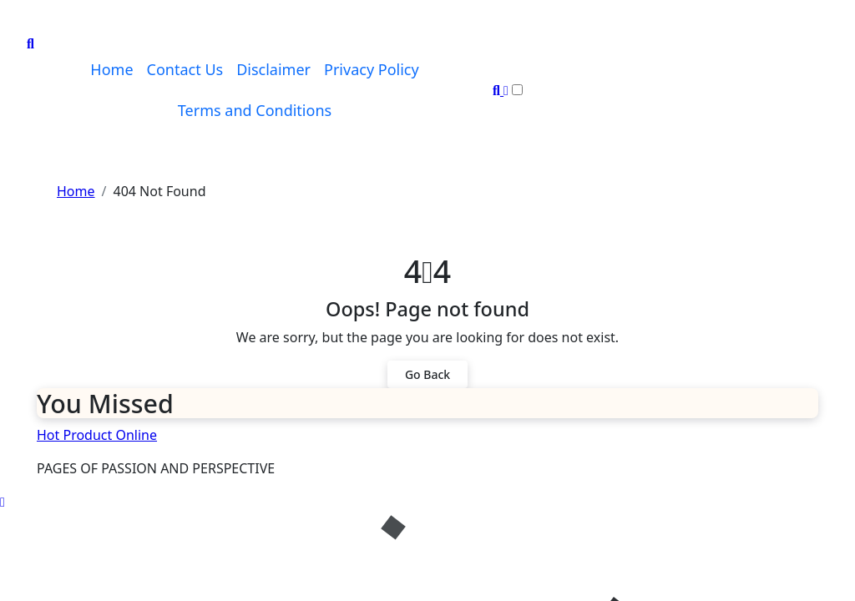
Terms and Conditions (254, 110)
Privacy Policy (371, 69)
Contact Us (185, 69)
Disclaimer (273, 69)
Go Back (427, 374)
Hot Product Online (97, 435)
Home (111, 69)
